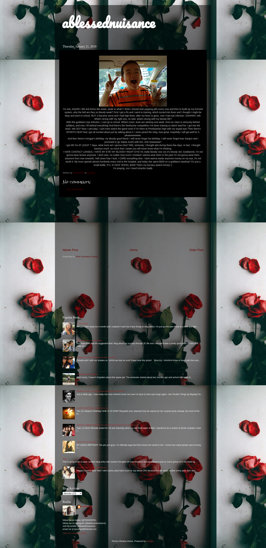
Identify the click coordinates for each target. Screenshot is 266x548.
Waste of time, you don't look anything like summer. (101, 391)
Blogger (150, 541)
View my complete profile (74, 533)
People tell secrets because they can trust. (97, 357)
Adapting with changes (87, 374)
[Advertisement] (133, 222)
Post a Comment (75, 189)
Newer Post (70, 250)
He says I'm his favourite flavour (92, 467)
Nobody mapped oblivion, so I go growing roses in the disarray (106, 425)
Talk (64, 459)
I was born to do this (86, 442)
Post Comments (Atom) (87, 256)
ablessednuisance (108, 22)
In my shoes (82, 323)
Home (134, 250)
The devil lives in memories (89, 340)
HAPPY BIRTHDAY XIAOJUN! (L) (93, 408)
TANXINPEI (86, 507)
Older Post (196, 250)
